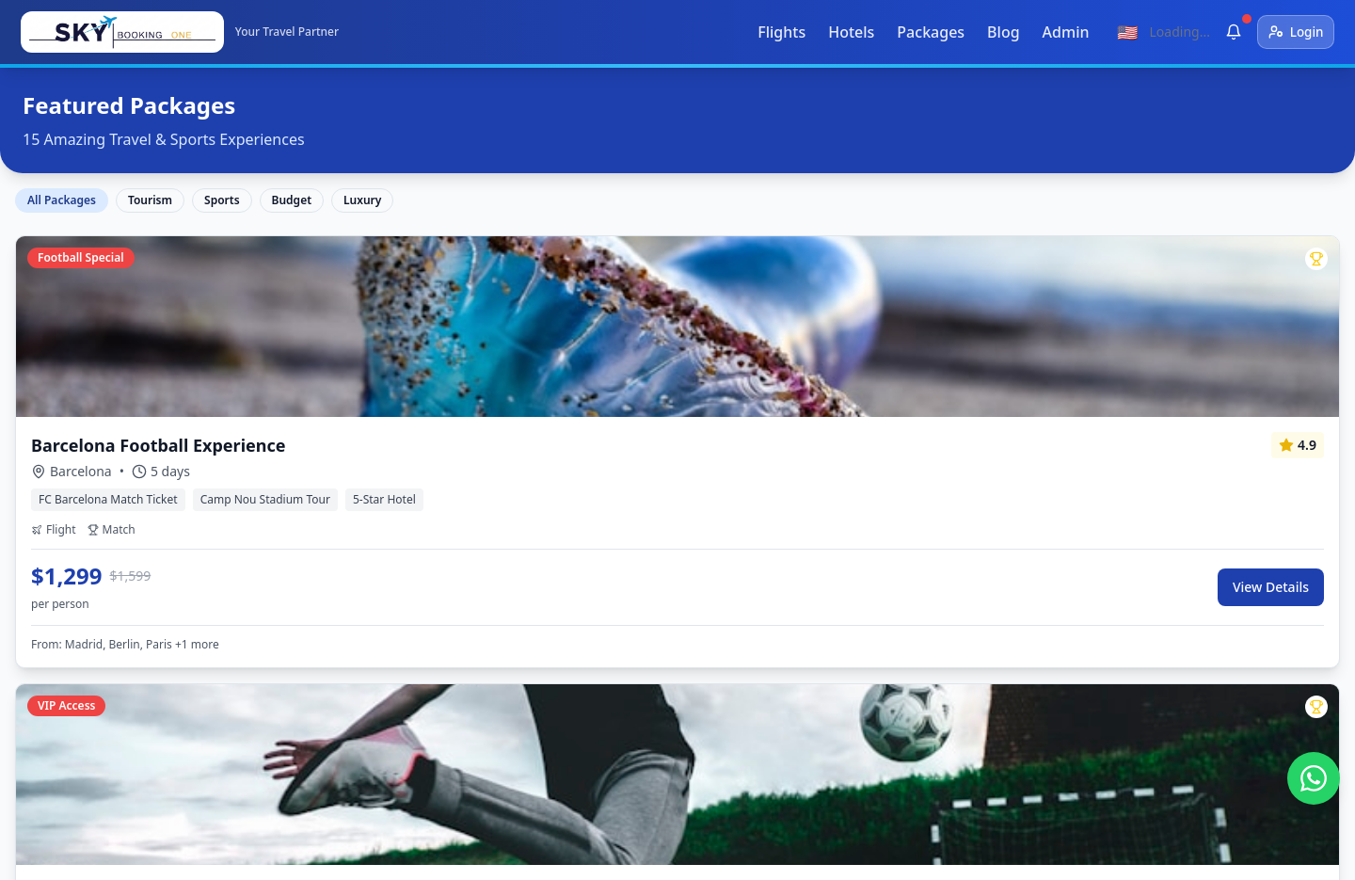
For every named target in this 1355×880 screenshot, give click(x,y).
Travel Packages (360, 634)
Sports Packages (362, 702)
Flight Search (349, 566)
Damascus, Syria (620, 702)
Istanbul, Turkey (619, 566)
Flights (775, 32)
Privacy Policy (1045, 847)
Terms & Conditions (1170, 847)
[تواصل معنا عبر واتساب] (1313, 778)
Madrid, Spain (612, 668)
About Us (1281, 847)
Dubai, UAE (602, 600)
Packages (924, 32)
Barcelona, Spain (621, 634)
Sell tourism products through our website (418, 747)
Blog (996, 32)
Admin (1058, 32)
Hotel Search (348, 600)
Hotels (844, 32)
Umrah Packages (363, 668)
